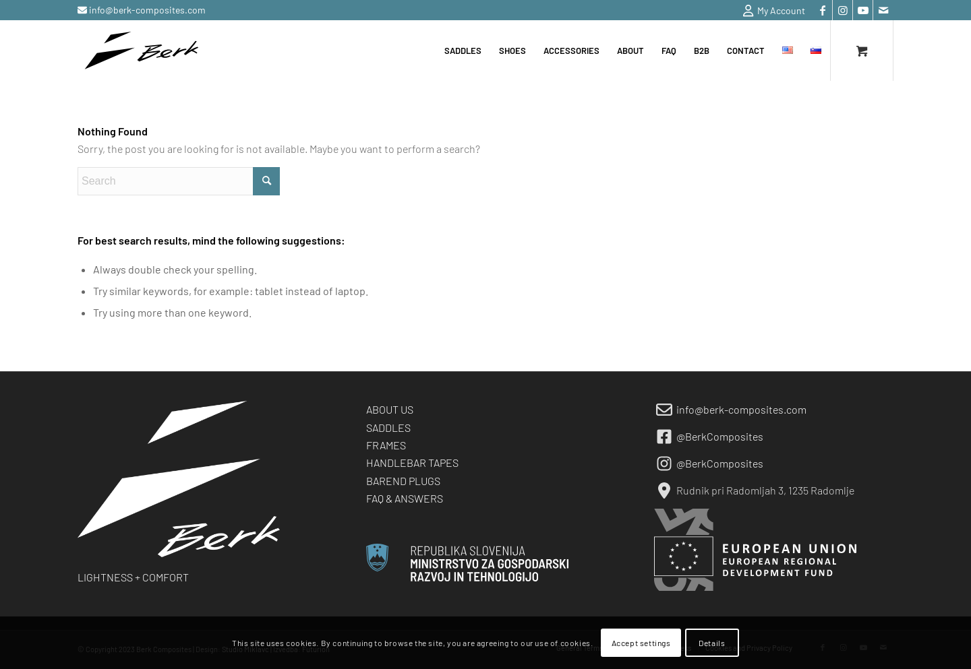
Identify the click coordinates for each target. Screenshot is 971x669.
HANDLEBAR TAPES (412, 462)
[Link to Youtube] (863, 10)
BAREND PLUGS (403, 480)
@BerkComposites (719, 436)
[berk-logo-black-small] (141, 50)
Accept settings (641, 642)
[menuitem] (770, 11)
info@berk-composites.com (146, 9)
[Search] (179, 181)
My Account (774, 11)
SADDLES (388, 427)
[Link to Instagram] (842, 10)
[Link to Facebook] (822, 10)
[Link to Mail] (883, 10)
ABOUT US (389, 409)
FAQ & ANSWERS (404, 498)
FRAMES (386, 445)
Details (712, 642)
